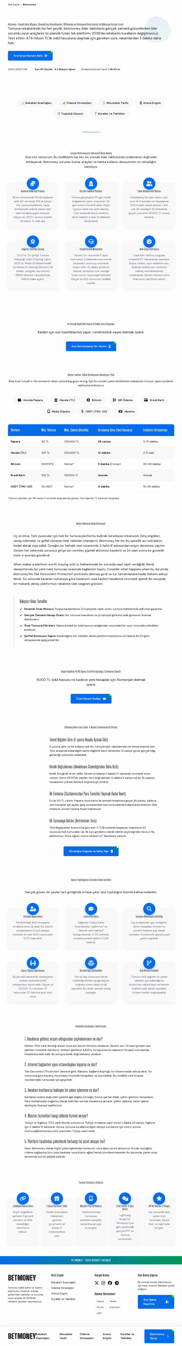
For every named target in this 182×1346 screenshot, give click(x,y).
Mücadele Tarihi (66, 1336)
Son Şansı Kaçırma (158, 1300)
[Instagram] (103, 1283)
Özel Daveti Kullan (94, 697)
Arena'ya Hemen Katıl (33, 54)
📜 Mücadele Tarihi (115, 103)
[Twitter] (97, 1283)
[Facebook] (110, 1283)
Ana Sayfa (14, 4)
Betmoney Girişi (162, 1334)
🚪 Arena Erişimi (150, 103)
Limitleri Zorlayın (75, 55)
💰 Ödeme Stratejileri (77, 103)
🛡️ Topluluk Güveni (70, 114)
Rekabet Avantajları (43, 1336)
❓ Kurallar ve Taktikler (109, 114)
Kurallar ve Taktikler (127, 1336)
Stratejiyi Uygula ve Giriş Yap (94, 849)
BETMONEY (22, 1336)
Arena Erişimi (107, 1336)
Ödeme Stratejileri (87, 1336)
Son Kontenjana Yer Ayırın (94, 344)
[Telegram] (117, 1283)
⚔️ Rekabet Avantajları (36, 103)
